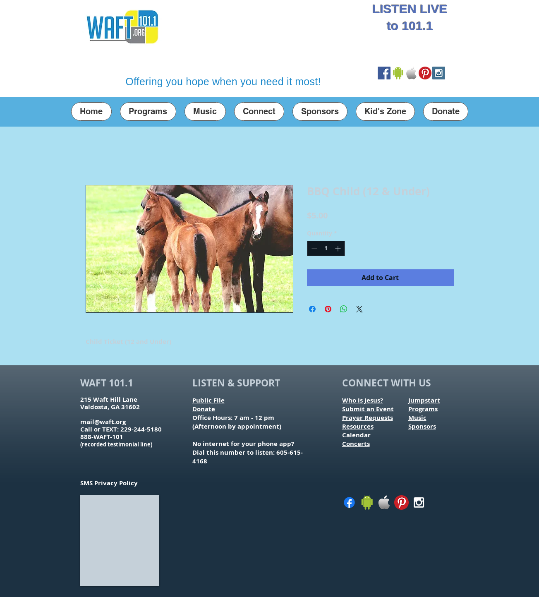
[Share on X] (359, 309)
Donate (203, 409)
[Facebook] (349, 502)
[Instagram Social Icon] (438, 73)
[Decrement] (313, 248)
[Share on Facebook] (312, 309)
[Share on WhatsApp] (344, 309)
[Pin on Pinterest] (328, 309)
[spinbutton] (326, 248)
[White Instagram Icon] (419, 502)
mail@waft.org (103, 421)
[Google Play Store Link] (397, 73)
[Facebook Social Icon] (384, 73)
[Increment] (338, 248)
